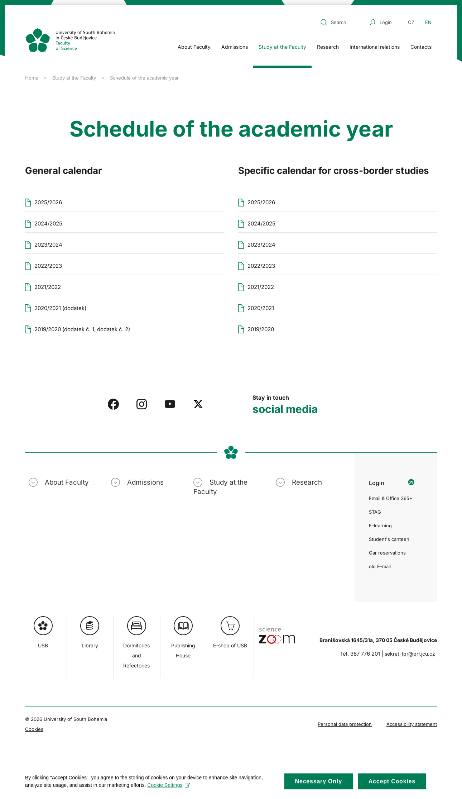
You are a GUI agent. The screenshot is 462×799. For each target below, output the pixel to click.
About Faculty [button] (194, 47)
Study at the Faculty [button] (282, 47)
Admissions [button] (234, 47)
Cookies (34, 729)
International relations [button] (375, 47)
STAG (375, 512)
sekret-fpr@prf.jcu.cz (410, 654)
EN (428, 22)
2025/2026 (261, 202)
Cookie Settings (168, 790)
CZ (411, 22)
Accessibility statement (411, 724)
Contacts (421, 47)
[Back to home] (70, 40)
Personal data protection (345, 724)
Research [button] (328, 47)
